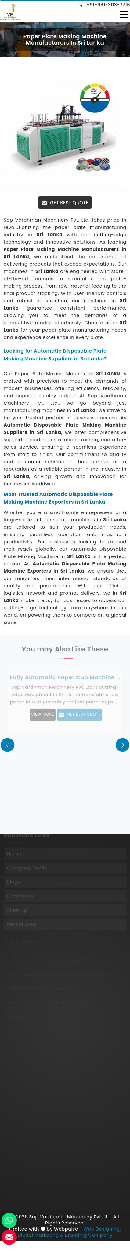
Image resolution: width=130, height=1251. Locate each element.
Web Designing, (102, 1229)
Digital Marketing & (41, 1235)
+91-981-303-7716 (105, 5)
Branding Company (88, 1235)
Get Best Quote (65, 202)
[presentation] (7, 745)
